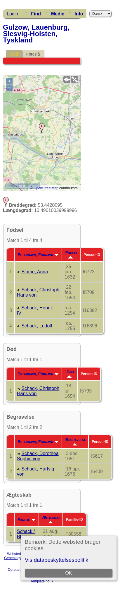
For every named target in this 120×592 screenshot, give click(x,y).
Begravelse (75, 441)
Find (36, 13)
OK (68, 572)
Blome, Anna (34, 271)
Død (70, 374)
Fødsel (71, 254)
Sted (14, 54)
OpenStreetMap (46, 188)
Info (78, 13)
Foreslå (33, 54)
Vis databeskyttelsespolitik (56, 560)
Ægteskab (51, 519)
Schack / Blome (26, 534)
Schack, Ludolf (36, 325)
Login (12, 13)
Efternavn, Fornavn (38, 254)
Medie (57, 13)
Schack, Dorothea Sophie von (38, 456)
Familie (26, 519)
